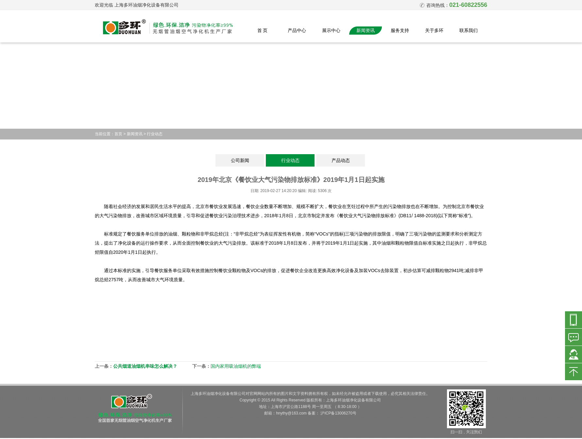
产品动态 (341, 160)
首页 (118, 134)
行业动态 (155, 134)
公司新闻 (240, 160)
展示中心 (331, 30)
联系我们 (468, 30)
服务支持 (400, 30)
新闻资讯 (365, 30)
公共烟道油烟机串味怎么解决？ (145, 366)
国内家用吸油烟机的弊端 (236, 366)
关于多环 (434, 30)
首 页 (262, 30)
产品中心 (297, 30)
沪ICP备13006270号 (338, 413)
